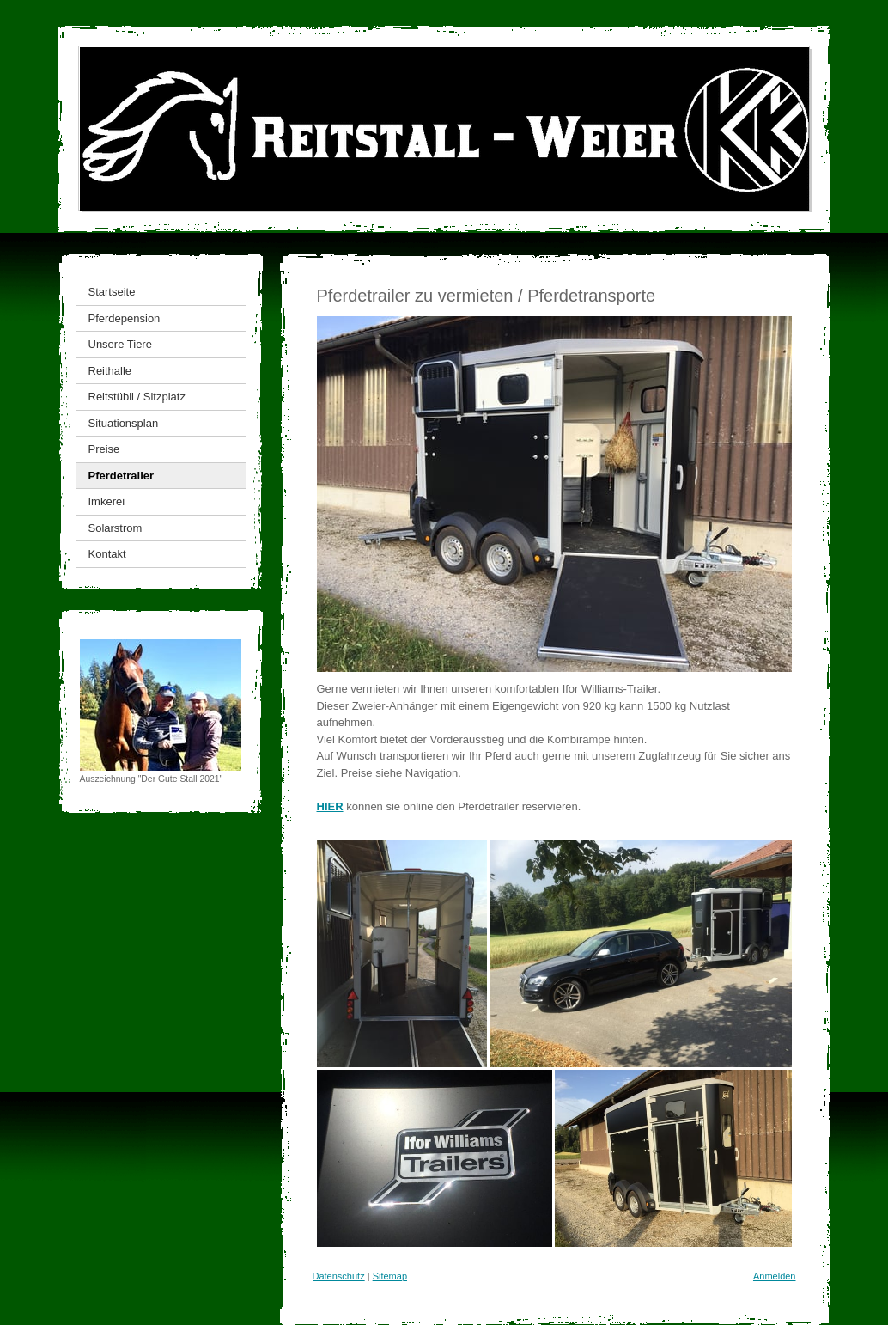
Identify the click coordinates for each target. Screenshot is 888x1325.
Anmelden (774, 1276)
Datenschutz (339, 1276)
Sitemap (390, 1276)
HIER (330, 806)
